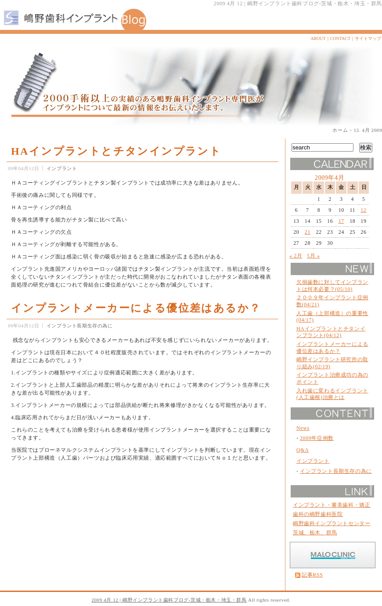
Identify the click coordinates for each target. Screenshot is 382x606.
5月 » (313, 256)
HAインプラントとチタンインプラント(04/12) (330, 332)
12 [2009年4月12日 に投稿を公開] (363, 210)
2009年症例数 (317, 438)
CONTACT (340, 38)
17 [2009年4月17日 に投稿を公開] (341, 221)
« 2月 (295, 256)
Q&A (302, 450)
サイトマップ (368, 38)
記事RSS (312, 575)
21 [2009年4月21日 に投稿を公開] (307, 232)
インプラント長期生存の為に (80, 325)
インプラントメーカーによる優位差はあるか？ (136, 308)
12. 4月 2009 (368, 130)
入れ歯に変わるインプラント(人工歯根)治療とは (332, 394)
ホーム (340, 130)
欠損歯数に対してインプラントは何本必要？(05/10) (332, 285)
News (303, 428)
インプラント (62, 168)
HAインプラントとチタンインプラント (116, 151)
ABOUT (317, 38)
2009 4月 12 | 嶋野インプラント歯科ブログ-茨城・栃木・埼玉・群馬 (168, 599)
